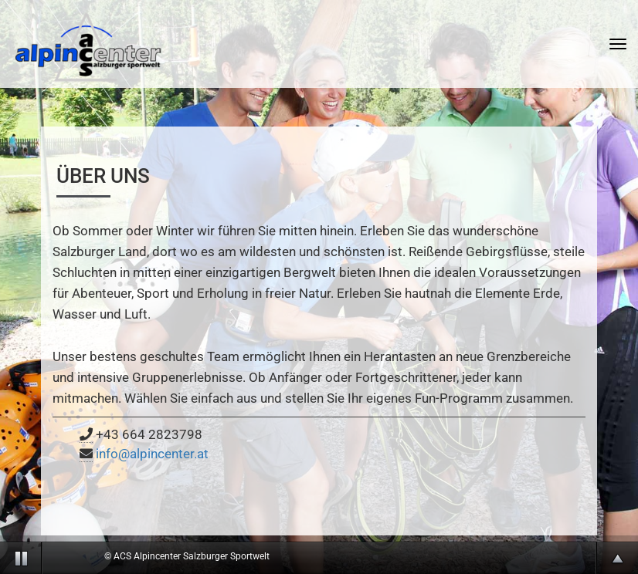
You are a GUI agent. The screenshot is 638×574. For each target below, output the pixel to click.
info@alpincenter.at (152, 453)
